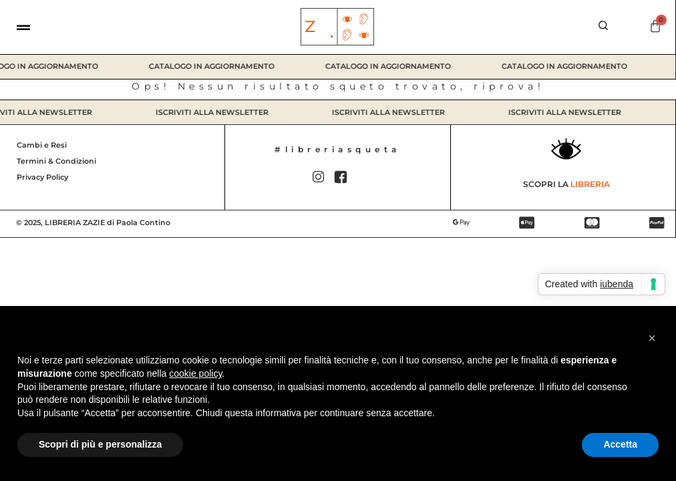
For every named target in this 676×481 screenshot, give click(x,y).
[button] (652, 338)
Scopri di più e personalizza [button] (100, 444)
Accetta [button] (620, 444)
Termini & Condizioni (56, 161)
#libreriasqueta (338, 149)
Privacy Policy (42, 177)
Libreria (590, 184)
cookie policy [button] (195, 373)
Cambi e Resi (42, 145)
